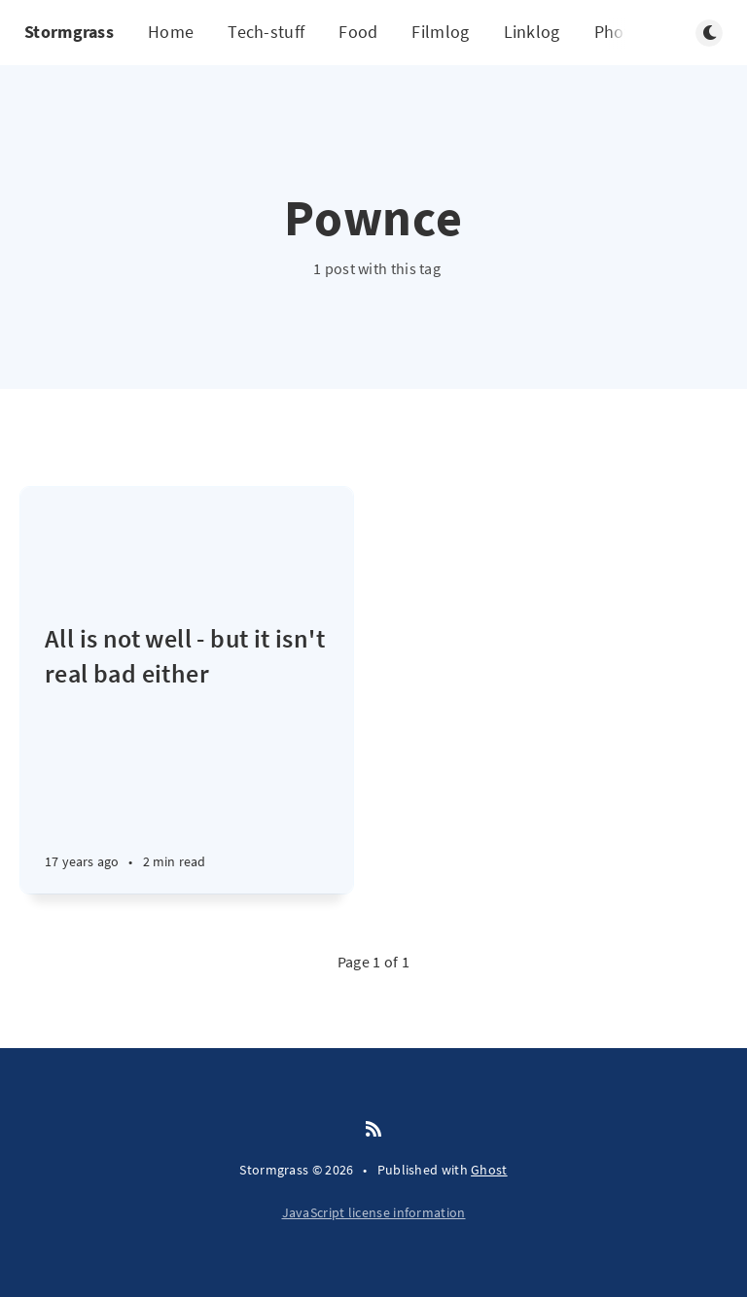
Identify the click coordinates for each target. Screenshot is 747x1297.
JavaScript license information (374, 1212)
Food (357, 31)
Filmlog (440, 31)
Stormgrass (69, 31)
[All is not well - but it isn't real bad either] (186, 757)
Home (171, 31)
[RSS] (373, 1130)
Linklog (532, 31)
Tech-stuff (266, 31)
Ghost (489, 1169)
